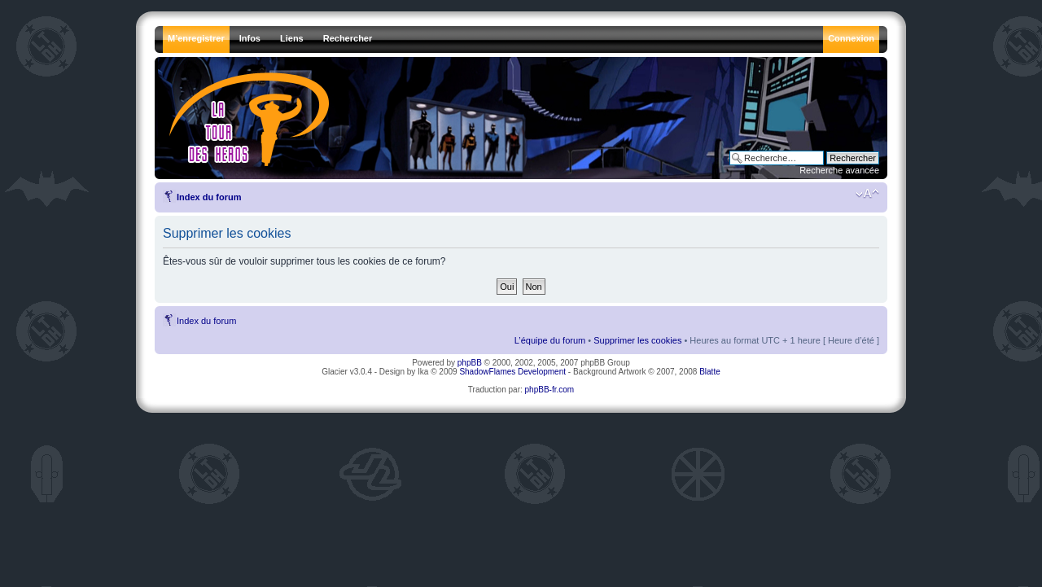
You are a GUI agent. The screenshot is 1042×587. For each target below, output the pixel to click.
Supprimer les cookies (637, 340)
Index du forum (209, 197)
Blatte (709, 371)
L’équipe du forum (549, 340)
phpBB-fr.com (550, 389)
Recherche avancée (839, 170)
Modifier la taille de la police (867, 193)
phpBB (470, 362)
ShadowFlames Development (512, 371)
